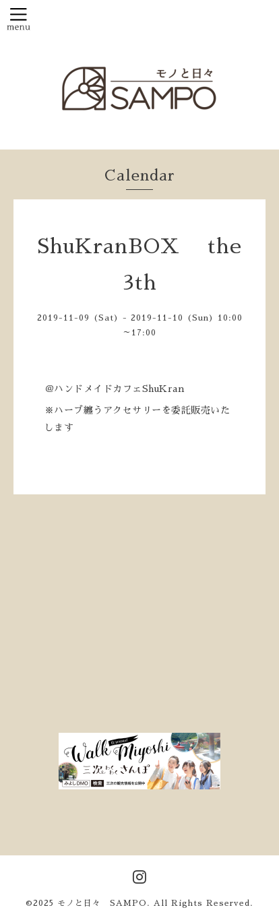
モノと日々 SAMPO (102, 903)
